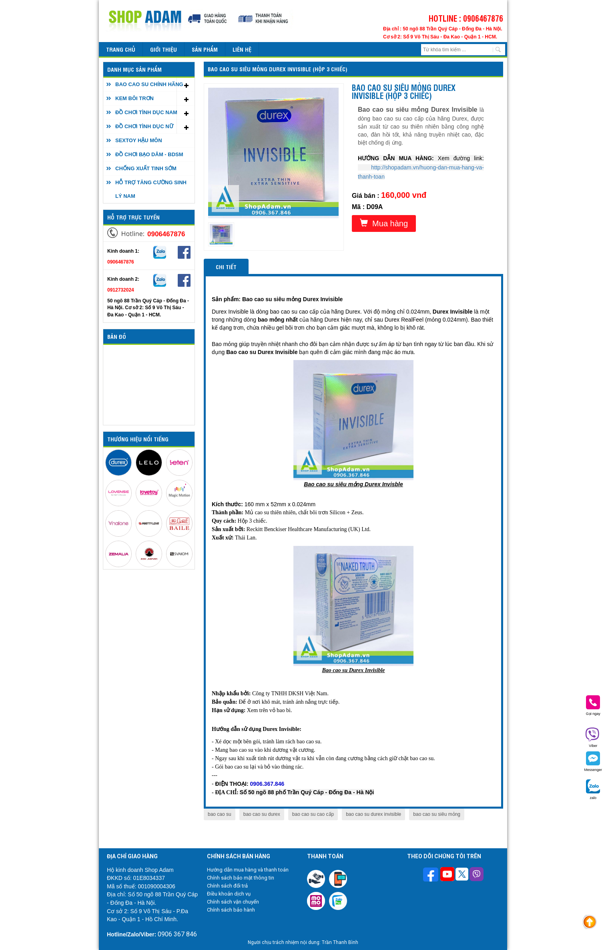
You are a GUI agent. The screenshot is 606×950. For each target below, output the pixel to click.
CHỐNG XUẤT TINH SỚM (146, 168)
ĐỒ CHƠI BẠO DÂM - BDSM (149, 154)
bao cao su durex (261, 814)
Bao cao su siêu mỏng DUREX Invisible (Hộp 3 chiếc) (277, 68)
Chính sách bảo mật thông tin (240, 878)
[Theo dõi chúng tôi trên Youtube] (447, 875)
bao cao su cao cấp (313, 814)
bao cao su (219, 814)
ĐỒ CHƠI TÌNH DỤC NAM (146, 112)
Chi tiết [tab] (226, 266)
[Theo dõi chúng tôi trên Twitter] (462, 875)
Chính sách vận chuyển (233, 902)
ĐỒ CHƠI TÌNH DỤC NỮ (144, 126)
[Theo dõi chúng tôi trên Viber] (477, 875)
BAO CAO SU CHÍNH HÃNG (149, 84)
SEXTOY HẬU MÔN (138, 140)
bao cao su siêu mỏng (436, 814)
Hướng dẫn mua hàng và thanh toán (248, 870)
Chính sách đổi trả (227, 886)
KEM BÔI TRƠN (134, 98)
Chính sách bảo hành (231, 910)
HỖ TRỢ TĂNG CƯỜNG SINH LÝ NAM (151, 189)
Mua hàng (384, 223)
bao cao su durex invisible (373, 814)
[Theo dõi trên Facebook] (431, 875)
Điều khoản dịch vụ (229, 894)
